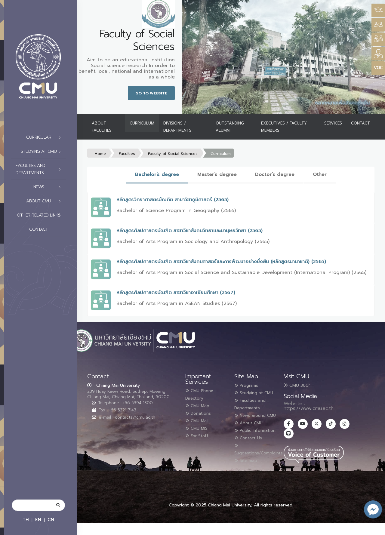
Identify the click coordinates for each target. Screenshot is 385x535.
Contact (46, 229)
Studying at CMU (42, 151)
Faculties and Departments (40, 169)
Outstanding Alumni (230, 126)
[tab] (157, 174)
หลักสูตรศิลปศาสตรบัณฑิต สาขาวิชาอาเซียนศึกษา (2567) (175, 292)
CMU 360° (297, 385)
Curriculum (142, 123)
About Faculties (102, 126)
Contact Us (250, 457)
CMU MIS (198, 426)
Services (333, 123)
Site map (248, 479)
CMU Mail (199, 419)
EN (38, 519)
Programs (248, 385)
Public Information (248, 446)
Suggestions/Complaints (263, 468)
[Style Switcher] (378, 25)
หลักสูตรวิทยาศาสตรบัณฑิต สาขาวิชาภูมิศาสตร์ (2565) (172, 199)
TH (26, 519)
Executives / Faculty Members (284, 126)
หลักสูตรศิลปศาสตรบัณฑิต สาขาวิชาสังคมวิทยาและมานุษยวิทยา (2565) (189, 230)
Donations (200, 412)
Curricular (45, 137)
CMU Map (199, 405)
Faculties (127, 153)
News (48, 187)
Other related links (40, 215)
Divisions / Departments (177, 126)
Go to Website (151, 93)
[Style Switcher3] (378, 10)
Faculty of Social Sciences (173, 153)
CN (51, 519)
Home (100, 153)
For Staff (199, 434)
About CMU (45, 201)
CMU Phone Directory (202, 394)
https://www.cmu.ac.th (309, 408)
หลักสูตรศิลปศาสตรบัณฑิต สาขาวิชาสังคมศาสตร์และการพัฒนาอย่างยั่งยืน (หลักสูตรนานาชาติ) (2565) (221, 261)
